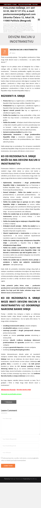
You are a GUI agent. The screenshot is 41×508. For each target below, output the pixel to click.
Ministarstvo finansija (8, 390)
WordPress (33, 479)
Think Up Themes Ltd (16, 479)
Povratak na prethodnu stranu (11, 394)
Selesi (13, 53)
